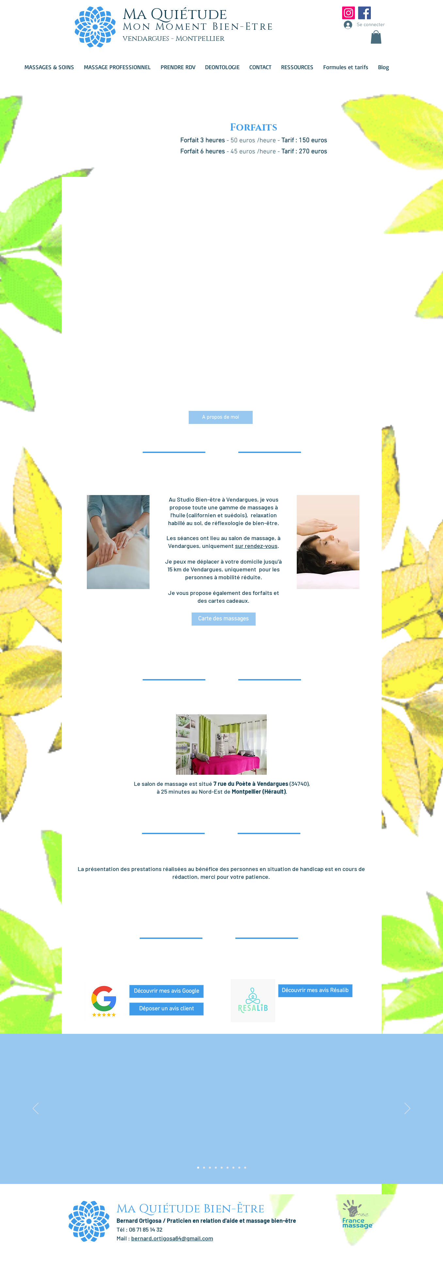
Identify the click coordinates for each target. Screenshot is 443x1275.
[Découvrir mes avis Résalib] (315, 990)
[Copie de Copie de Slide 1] (210, 1168)
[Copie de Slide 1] (204, 1168)
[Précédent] (36, 1109)
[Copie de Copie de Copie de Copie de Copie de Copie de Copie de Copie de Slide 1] (245, 1168)
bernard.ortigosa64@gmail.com (172, 1238)
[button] (376, 37)
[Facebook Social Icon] (364, 13)
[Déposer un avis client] (166, 1009)
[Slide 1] (198, 1168)
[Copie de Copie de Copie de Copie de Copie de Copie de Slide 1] (233, 1168)
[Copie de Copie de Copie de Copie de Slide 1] (222, 1168)
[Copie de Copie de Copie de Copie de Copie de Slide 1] (228, 1168)
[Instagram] (348, 13)
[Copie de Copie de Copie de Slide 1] (216, 1168)
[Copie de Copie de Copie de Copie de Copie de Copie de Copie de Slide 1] (239, 1168)
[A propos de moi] (221, 417)
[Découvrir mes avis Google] (166, 991)
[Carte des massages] (224, 619)
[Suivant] (407, 1109)
